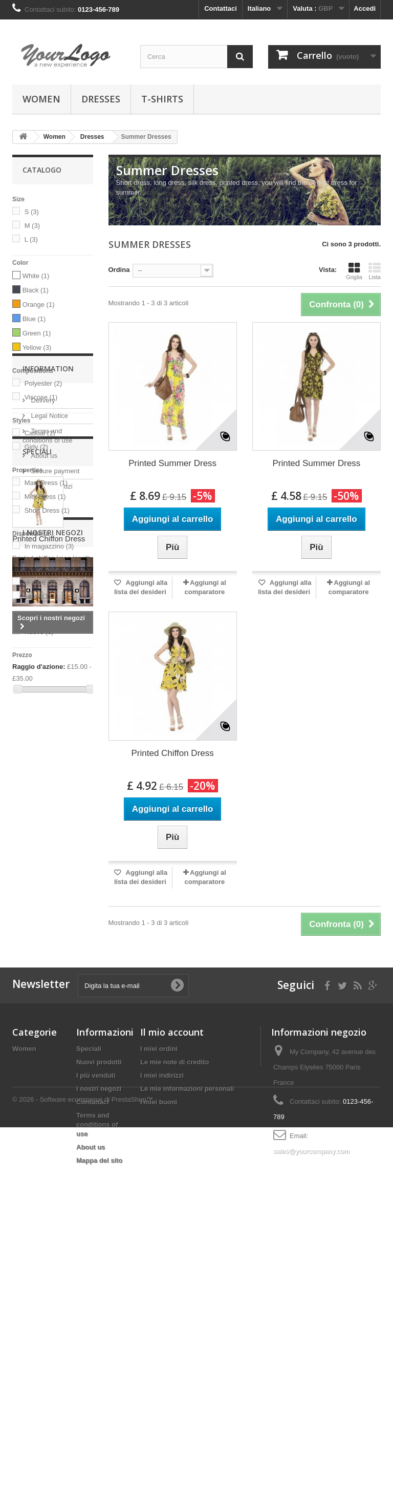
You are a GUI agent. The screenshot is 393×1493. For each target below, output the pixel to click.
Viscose (41, 397)
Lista (374, 271)
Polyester (43, 383)
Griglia (354, 271)
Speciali (37, 881)
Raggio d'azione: (38, 666)
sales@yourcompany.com (311, 1419)
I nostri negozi (51, 842)
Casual (40, 433)
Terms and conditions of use (97, 1392)
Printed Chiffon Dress (48, 967)
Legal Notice (48, 771)
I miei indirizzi (162, 1343)
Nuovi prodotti (99, 1330)
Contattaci (220, 8)
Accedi (365, 8)
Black (36, 290)
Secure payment (54, 827)
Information (48, 728)
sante (38, 596)
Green (37, 333)
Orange (39, 304)
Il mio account (172, 1300)
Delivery (42, 756)
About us (43, 811)
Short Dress (47, 510)
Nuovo (39, 632)
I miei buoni (158, 1370)
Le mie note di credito (174, 1330)
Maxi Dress (46, 483)
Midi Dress (45, 496)
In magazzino (49, 546)
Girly (36, 447)
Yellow (37, 347)
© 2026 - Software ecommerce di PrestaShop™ (82, 1465)
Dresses (100, 99)
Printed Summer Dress (172, 463)
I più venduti (96, 1343)
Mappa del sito (99, 1428)
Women (41, 99)
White (36, 276)
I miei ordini (159, 1316)
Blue (34, 319)
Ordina (119, 270)
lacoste (40, 582)
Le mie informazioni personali (187, 1356)
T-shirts (162, 99)
